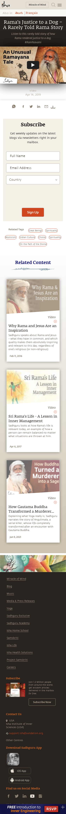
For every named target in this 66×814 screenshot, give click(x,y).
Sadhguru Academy (18, 623)
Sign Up (33, 212)
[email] (46, 106)
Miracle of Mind (16, 579)
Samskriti (12, 638)
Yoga (9, 608)
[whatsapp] (13, 106)
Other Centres (14, 740)
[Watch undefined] (33, 65)
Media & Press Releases (21, 601)
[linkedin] (38, 106)
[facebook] (23, 106)
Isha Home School (18, 630)
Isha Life (12, 645)
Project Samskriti (17, 660)
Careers (11, 667)
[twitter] (31, 106)
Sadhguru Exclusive (18, 615)
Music (10, 593)
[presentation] (33, 194)
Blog (9, 586)
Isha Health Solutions (20, 652)
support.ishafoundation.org (26, 733)
